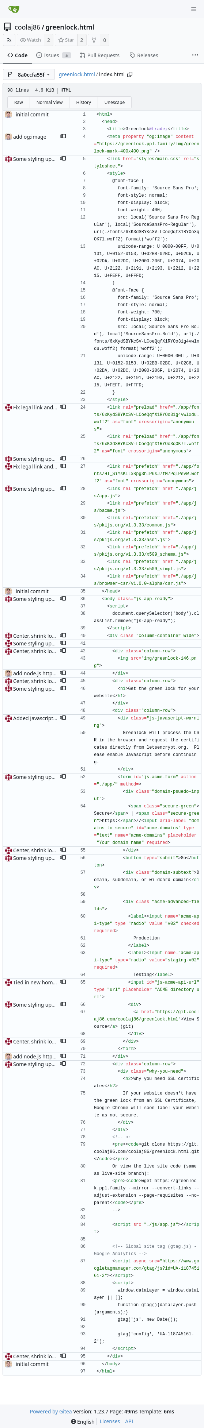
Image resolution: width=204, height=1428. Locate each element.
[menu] (83, 1421)
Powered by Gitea (51, 1411)
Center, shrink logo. (36, 635)
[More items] (195, 55)
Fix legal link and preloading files (52, 407)
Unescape (115, 102)
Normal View (50, 102)
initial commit (32, 114)
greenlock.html (70, 27)
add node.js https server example (53, 673)
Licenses (110, 1421)
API (129, 1421)
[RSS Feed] (9, 40)
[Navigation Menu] (193, 9)
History (83, 102)
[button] (63, 136)
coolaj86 (27, 27)
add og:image (29, 136)
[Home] (14, 9)
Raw (18, 102)
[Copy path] (129, 74)
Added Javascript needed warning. (54, 718)
